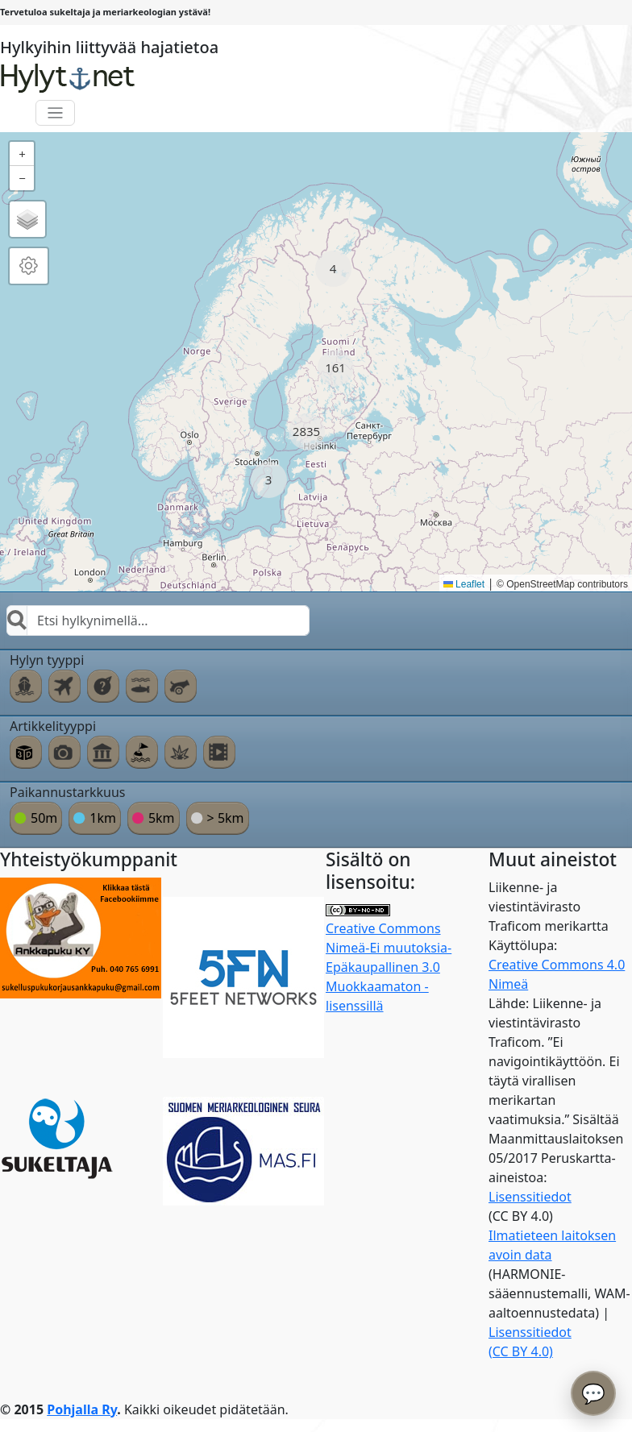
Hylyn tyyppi (47, 660)
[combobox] (158, 620)
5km (161, 818)
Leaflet (463, 584)
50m (44, 818)
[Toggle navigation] (55, 113)
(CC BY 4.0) (521, 1351)
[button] (333, 269)
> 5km (225, 818)
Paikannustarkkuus (68, 792)
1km (102, 818)
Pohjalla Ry (82, 1409)
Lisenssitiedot (530, 1197)
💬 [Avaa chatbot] (593, 1393)
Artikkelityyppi (53, 726)
